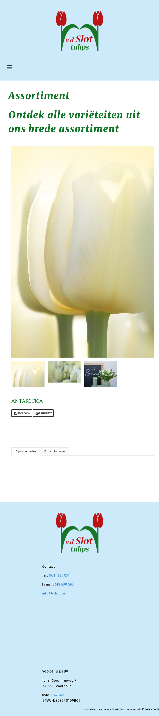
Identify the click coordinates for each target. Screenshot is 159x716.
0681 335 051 (59, 575)
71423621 (57, 695)
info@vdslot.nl (54, 593)
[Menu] (9, 67)
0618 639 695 (63, 584)
